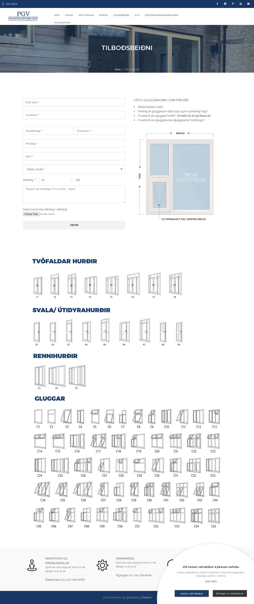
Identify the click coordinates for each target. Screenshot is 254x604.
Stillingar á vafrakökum (230, 593)
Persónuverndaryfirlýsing (162, 15)
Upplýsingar (86, 15)
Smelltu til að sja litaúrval (194, 115)
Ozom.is (146, 597)
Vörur (69, 15)
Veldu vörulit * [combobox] (35, 169)
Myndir (103, 15)
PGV (137, 15)
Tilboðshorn (62, 22)
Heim (57, 15)
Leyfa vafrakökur (191, 593)
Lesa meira (211, 581)
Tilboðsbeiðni (121, 15)
